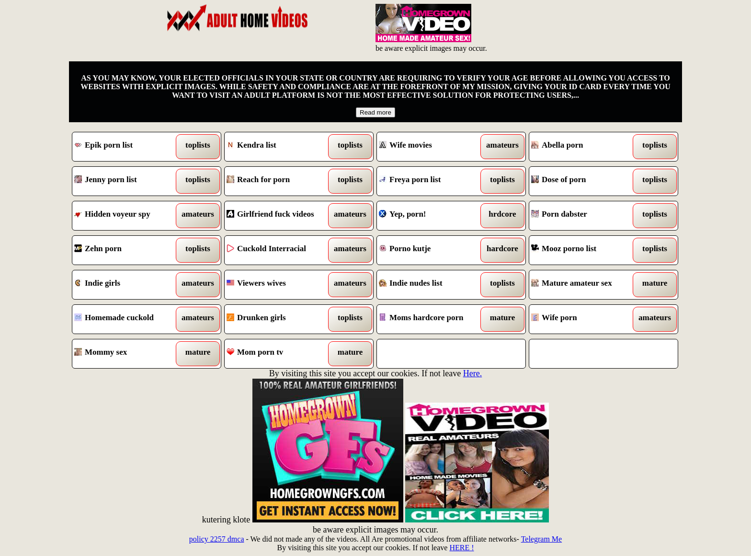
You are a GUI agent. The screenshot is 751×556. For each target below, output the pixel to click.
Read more (375, 112)
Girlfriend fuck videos (280, 215)
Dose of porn (584, 181)
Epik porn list (127, 146)
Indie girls (127, 284)
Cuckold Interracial (280, 250)
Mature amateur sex (584, 284)
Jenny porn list (127, 181)
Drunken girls (280, 319)
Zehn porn (127, 250)
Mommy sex (127, 353)
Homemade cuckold (127, 319)
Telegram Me (541, 539)
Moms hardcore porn (432, 319)
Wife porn (584, 319)
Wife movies (432, 146)
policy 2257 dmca (216, 539)
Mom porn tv (280, 353)
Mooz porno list (584, 250)
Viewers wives (280, 284)
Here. (472, 373)
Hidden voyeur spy (127, 215)
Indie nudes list (432, 284)
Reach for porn (280, 181)
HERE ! (461, 548)
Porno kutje (432, 250)
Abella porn (584, 146)
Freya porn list (432, 181)
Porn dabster (584, 215)
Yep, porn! (432, 215)
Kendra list (280, 146)
